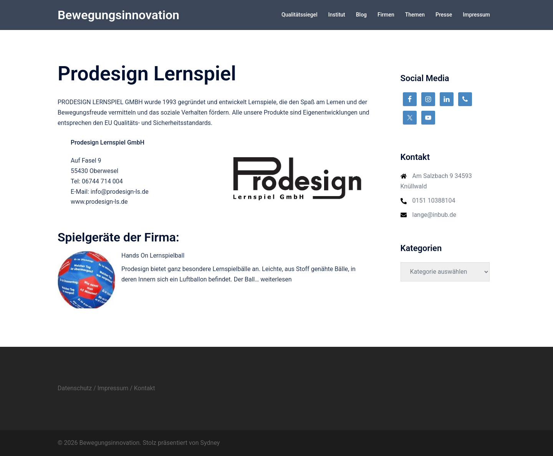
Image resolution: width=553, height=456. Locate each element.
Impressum (476, 15)
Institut (336, 15)
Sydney (210, 442)
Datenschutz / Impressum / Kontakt (106, 388)
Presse (443, 15)
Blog (361, 15)
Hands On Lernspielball (152, 255)
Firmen (385, 15)
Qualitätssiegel (299, 15)
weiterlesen (276, 279)
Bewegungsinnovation (118, 15)
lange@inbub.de (434, 214)
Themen (415, 15)
